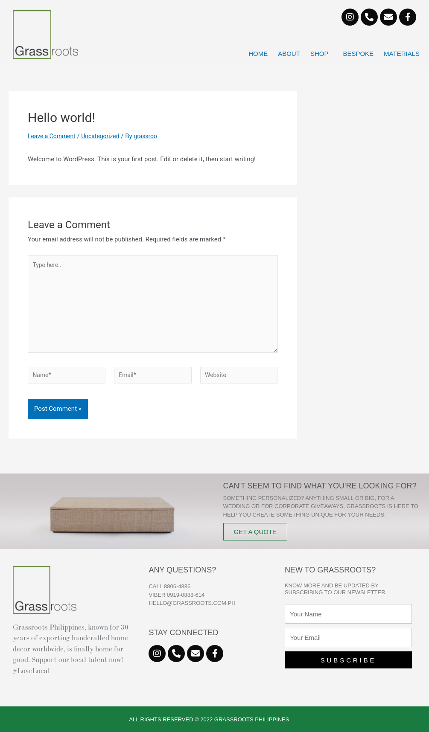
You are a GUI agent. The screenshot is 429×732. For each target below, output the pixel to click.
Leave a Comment (53, 136)
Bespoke (358, 53)
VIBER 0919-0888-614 (176, 595)
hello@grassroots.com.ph (192, 603)
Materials (402, 53)
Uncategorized (105, 136)
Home (258, 53)
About (289, 53)
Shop (321, 53)
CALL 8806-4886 (169, 586)
